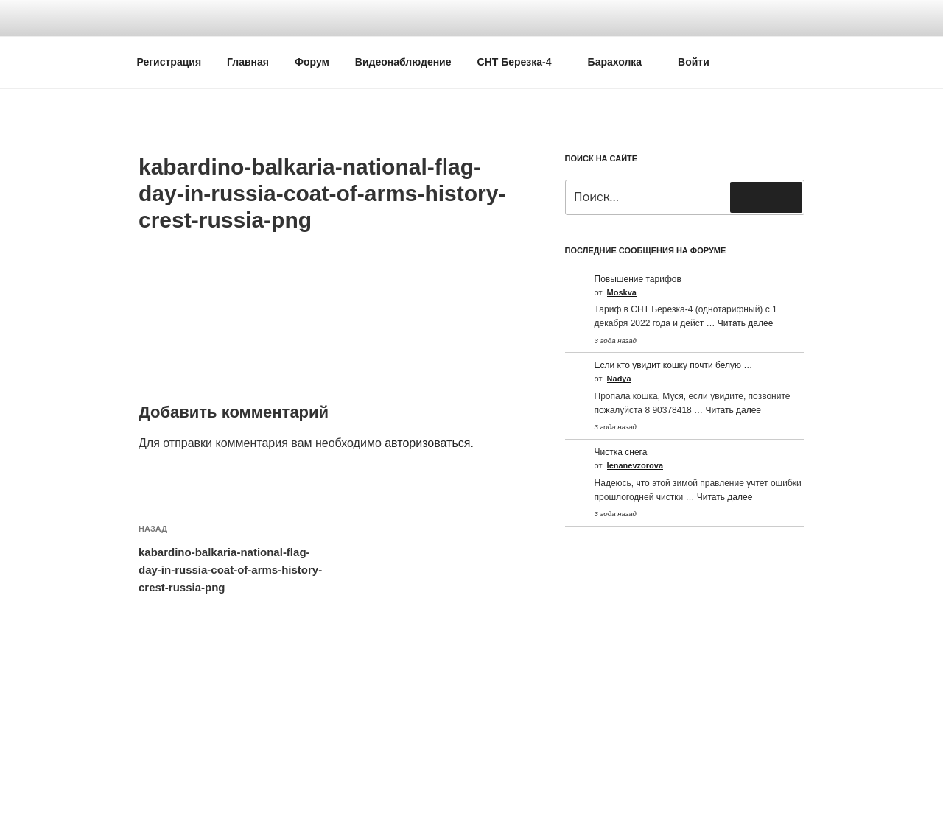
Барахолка (622, 62)
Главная (248, 62)
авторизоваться (427, 443)
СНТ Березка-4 (521, 62)
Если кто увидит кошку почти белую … (674, 365)
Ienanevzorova (635, 465)
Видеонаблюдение (403, 62)
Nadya (619, 378)
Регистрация (169, 62)
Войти (693, 62)
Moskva (622, 292)
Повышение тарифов (638, 279)
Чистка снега (621, 452)
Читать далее (746, 323)
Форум (312, 62)
